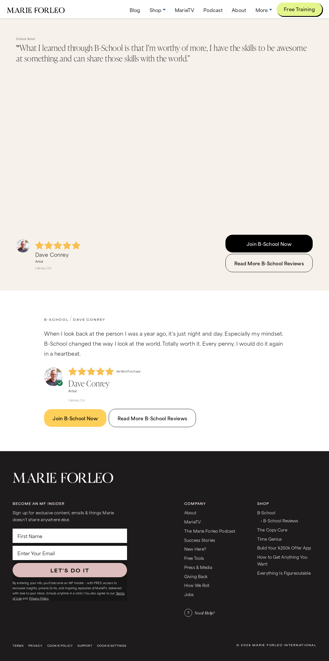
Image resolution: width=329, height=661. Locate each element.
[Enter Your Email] (70, 553)
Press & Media (198, 567)
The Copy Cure (272, 529)
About (190, 512)
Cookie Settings (111, 646)
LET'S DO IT (69, 570)
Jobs (189, 594)
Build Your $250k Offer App (284, 547)
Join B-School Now (269, 243)
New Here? (195, 548)
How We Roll (196, 585)
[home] (36, 9)
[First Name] (70, 536)
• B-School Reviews (279, 520)
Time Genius (269, 538)
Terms (18, 646)
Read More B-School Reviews (269, 263)
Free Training (299, 9)
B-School (56, 319)
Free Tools (194, 558)
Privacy (35, 646)
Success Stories (199, 540)
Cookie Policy (60, 646)
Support (85, 646)
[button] (157, 10)
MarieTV (192, 521)
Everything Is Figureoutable (284, 573)
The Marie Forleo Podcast (209, 530)
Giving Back (196, 576)
